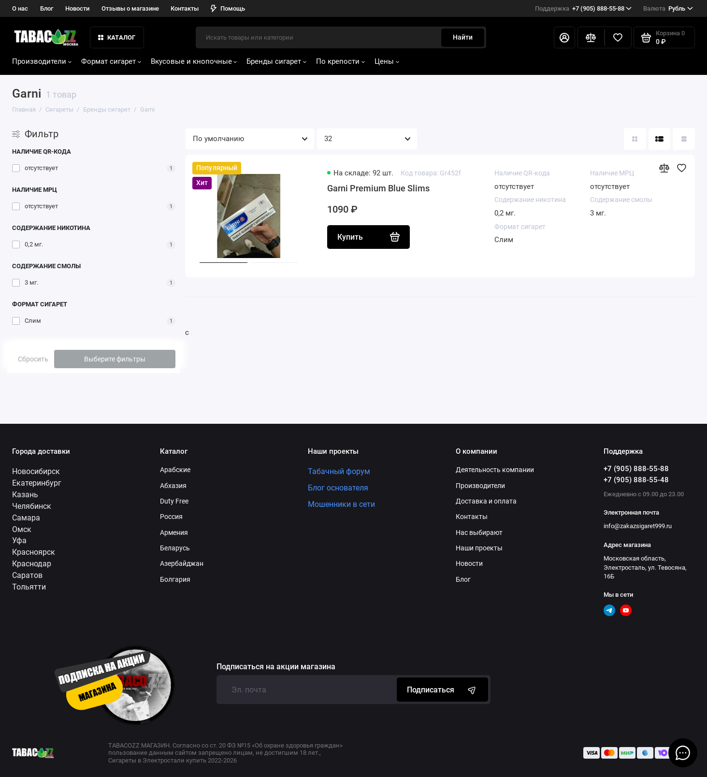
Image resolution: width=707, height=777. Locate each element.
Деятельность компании (495, 470)
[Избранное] (618, 38)
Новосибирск (36, 471)
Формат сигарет (111, 61)
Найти (463, 37)
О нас (20, 8)
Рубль (668, 9)
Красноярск (33, 552)
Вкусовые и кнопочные (194, 61)
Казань (25, 494)
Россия (171, 516)
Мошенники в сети (341, 504)
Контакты (185, 8)
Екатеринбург (36, 483)
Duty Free (174, 501)
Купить (368, 237)
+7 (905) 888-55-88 (583, 9)
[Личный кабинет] (564, 38)
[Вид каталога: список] (660, 139)
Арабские (175, 470)
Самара (26, 517)
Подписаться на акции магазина (275, 667)
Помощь (228, 8)
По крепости (340, 61)
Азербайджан (181, 563)
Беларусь (175, 548)
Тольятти (29, 586)
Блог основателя (338, 487)
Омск (21, 529)
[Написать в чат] (682, 752)
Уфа (19, 540)
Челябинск (31, 506)
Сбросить (33, 359)
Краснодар (31, 563)
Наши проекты (479, 548)
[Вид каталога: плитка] (635, 139)
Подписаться (442, 689)
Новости (77, 8)
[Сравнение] (591, 38)
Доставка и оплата (486, 501)
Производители (42, 61)
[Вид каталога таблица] (684, 139)
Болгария (175, 579)
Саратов (27, 575)
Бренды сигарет (276, 61)
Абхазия (173, 485)
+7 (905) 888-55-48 (636, 479)
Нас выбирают (479, 532)
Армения (174, 532)
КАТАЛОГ (117, 37)
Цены (387, 61)
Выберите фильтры (114, 359)
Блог (46, 8)
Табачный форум (339, 471)
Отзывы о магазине (130, 8)
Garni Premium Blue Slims (378, 188)
